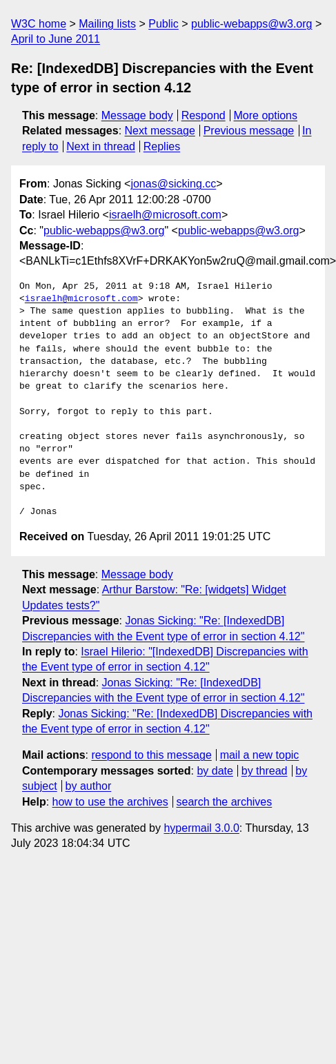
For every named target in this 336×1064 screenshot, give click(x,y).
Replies (162, 146)
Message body (137, 115)
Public (163, 24)
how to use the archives (110, 802)
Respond (203, 115)
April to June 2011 (55, 39)
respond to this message (151, 755)
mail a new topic (259, 755)
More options (266, 115)
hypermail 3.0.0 (201, 828)
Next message (160, 130)
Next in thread (100, 146)
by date (215, 771)
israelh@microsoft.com (165, 215)
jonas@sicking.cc (173, 184)
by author (89, 786)
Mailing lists (107, 24)
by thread (264, 771)
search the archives (225, 802)
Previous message (249, 130)
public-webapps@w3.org (251, 24)
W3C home (38, 24)
